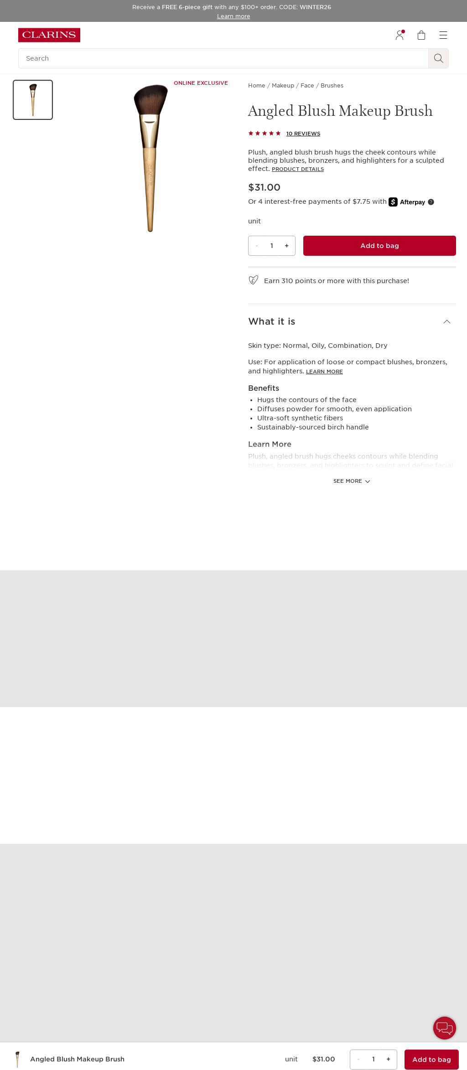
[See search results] (439, 58)
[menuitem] (399, 35)
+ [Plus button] (287, 245)
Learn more (324, 371)
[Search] (223, 58)
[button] (33, 100)
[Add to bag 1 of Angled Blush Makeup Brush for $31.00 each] (379, 246)
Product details (298, 169)
